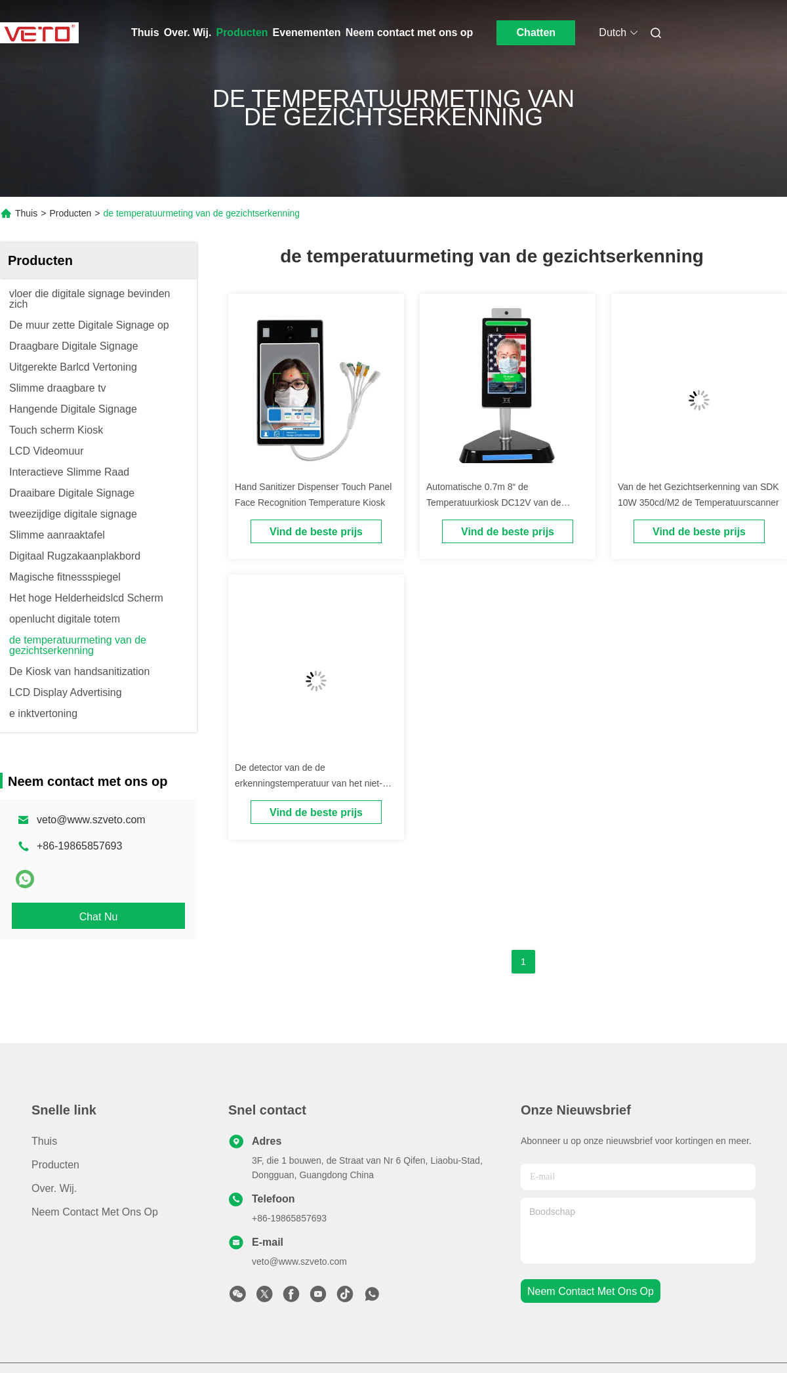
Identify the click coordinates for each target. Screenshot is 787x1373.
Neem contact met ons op (410, 32)
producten (55, 1164)
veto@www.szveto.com (91, 819)
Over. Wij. (188, 32)
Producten (242, 32)
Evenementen (307, 32)
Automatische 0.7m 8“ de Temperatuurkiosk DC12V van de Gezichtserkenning (493, 502)
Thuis (145, 32)
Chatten (536, 32)
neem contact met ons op (590, 1291)
